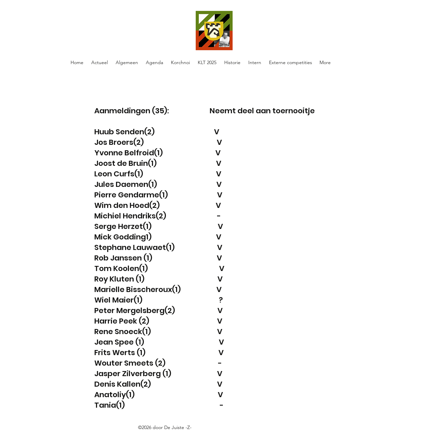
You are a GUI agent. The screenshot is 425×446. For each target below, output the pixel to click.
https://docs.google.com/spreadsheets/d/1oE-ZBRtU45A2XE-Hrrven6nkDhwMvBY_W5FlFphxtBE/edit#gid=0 (182, 435)
